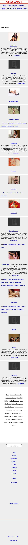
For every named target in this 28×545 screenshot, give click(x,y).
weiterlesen (17, 55)
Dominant (5, 123)
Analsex (5, 279)
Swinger (13, 8)
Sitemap (14, 536)
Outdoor (2, 247)
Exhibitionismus (12, 123)
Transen (19, 8)
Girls (9, 5)
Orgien (23, 244)
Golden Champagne (17, 404)
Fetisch (3, 8)
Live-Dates (8, 404)
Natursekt (9, 410)
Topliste (14, 478)
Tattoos (16, 126)
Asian (25, 8)
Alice (20, 413)
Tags (18, 536)
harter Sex (7, 416)
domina (21, 422)
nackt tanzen (22, 285)
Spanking (19, 192)
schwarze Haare (11, 398)
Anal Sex (14, 419)
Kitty (7, 395)
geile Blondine (14, 401)
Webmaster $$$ (13, 540)
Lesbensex (15, 413)
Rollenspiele (3, 126)
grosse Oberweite (15, 395)
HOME (4, 5)
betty (13, 425)
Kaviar (11, 422)
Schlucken (3, 285)
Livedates (21, 5)
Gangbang (14, 279)
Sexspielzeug (11, 126)
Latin (8, 8)
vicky (21, 401)
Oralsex (19, 123)
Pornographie (6, 192)
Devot (9, 279)
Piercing (24, 123)
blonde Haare (9, 407)
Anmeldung (14, 482)
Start (9, 536)
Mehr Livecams (14, 503)
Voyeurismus (4, 195)
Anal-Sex (5, 244)
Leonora (15, 422)
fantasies (14, 416)
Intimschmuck (21, 279)
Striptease (16, 285)
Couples (14, 5)
